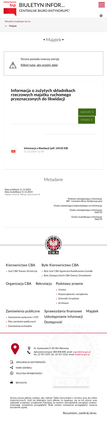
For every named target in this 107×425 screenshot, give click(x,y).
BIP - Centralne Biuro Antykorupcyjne (53, 245)
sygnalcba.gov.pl (82, 352)
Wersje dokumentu (29, 195)
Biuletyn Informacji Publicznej (36, 7)
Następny (84, 118)
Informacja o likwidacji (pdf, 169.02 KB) (57, 150)
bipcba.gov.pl (82, 355)
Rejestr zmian (11, 195)
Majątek (13, 26)
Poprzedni (85, 110)
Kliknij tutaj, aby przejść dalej (39, 65)
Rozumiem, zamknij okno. (80, 413)
